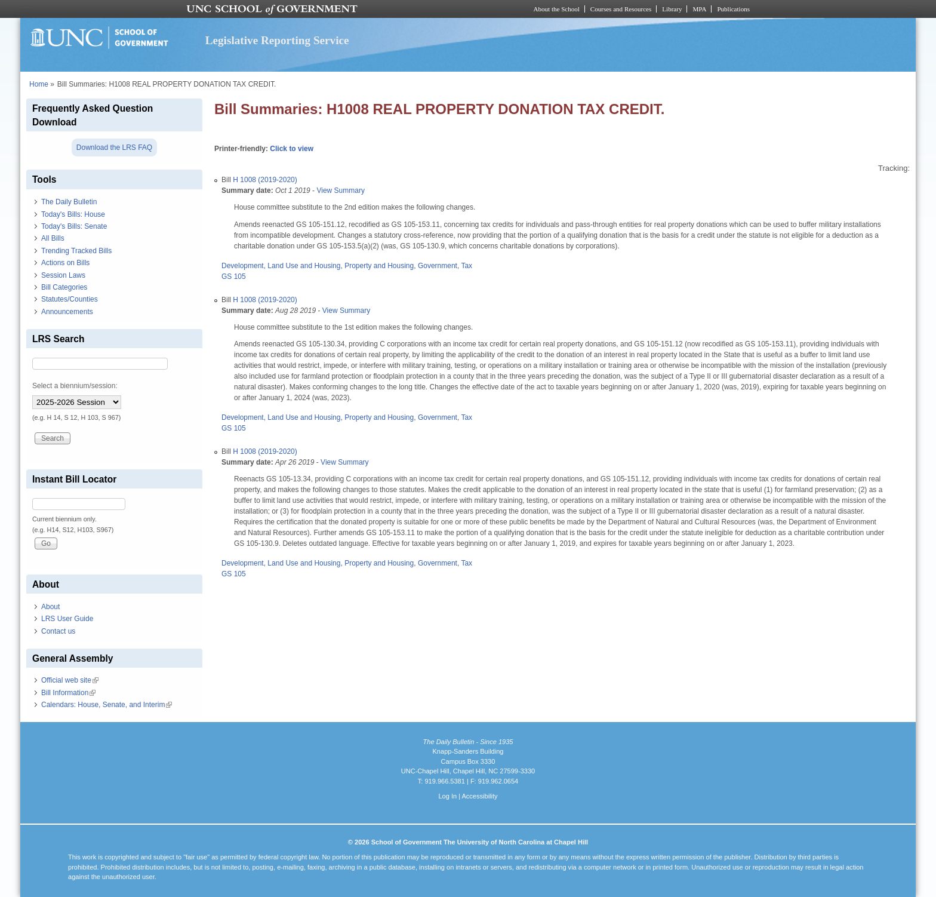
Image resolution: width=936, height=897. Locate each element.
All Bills (52, 238)
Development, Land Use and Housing (280, 266)
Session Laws (63, 275)
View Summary (340, 190)
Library (672, 9)
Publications (733, 9)
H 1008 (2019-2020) (265, 180)
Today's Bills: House (73, 214)
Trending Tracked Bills (76, 251)
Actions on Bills (65, 263)
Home (38, 84)
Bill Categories (64, 287)
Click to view (291, 149)
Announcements (67, 312)
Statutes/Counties (69, 299)
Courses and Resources (620, 9)
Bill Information (68, 693)
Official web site (69, 680)
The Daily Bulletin (69, 202)
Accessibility (479, 796)
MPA (699, 9)
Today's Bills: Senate (74, 226)
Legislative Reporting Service (277, 40)
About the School (557, 9)
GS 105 (233, 276)
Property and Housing (379, 266)
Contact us (58, 631)
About (50, 607)
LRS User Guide (67, 619)
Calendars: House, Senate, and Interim (106, 705)
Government (437, 266)
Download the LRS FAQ (114, 147)
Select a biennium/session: (75, 386)
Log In (447, 796)
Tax (466, 266)
